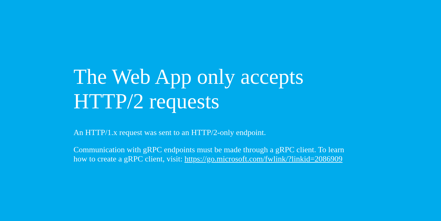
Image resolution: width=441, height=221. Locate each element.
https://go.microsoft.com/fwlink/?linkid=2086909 (264, 158)
